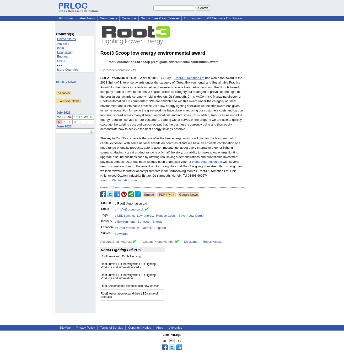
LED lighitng (125, 215)
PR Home (66, 18)
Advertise (175, 327)
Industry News (66, 82)
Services (144, 221)
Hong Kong (65, 52)
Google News (188, 194)
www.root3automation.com (118, 180)
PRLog (166, 78)
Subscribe (129, 18)
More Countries (67, 69)
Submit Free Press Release (160, 18)
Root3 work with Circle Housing (121, 256)
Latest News (86, 18)
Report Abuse (212, 241)
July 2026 (64, 112)
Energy (157, 221)
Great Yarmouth (128, 228)
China (61, 61)
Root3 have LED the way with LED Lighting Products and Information (128, 276)
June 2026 (64, 126)
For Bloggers (193, 18)
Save (182, 215)
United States (66, 39)
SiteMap (65, 327)
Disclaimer (191, 241)
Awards (122, 234)
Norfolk (147, 228)
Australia (63, 43)
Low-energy (145, 215)
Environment (126, 221)
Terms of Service (111, 327)
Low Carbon (196, 215)
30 (91, 131)
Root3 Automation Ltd (189, 78)
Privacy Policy (85, 327)
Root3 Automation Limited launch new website (130, 286)
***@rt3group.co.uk (130, 209)
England (63, 56)
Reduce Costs (166, 215)
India (60, 48)
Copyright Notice (139, 327)
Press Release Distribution (78, 9)
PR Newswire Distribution (224, 18)
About (160, 327)
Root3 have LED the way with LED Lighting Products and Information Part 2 (128, 265)
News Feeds (108, 18)
